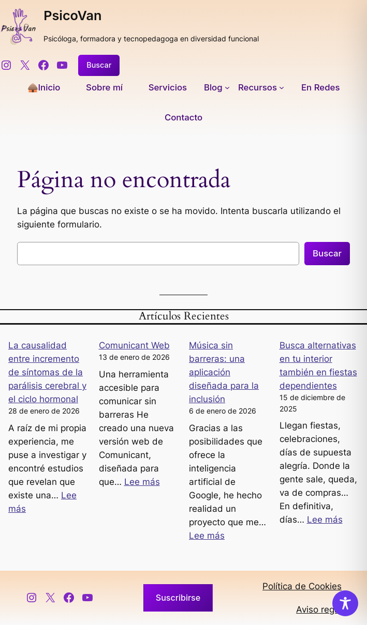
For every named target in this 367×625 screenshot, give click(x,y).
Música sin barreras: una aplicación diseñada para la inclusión (224, 372)
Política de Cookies (302, 586)
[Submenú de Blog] (217, 87)
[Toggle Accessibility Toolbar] (345, 603)
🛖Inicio (44, 87)
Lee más (142, 482)
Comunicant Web (134, 345)
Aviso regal (319, 609)
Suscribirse (178, 597)
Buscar (98, 64)
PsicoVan (72, 15)
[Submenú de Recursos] (261, 87)
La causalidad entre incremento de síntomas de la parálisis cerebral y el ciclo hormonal (47, 372)
